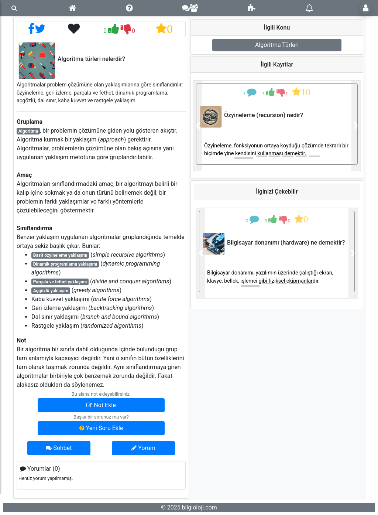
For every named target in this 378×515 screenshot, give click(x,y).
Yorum (143, 447)
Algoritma (28, 131)
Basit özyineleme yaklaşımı (60, 255)
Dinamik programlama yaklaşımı (65, 264)
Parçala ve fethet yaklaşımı (60, 281)
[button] (197, 126)
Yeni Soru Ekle (101, 428)
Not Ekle (101, 405)
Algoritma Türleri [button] (277, 44)
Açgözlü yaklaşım (50, 290)
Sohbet (59, 447)
